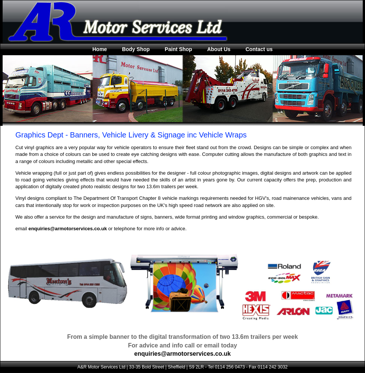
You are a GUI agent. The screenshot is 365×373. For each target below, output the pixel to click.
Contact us (258, 49)
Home (99, 49)
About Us (218, 49)
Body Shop (136, 49)
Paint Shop (178, 49)
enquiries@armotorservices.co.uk (68, 228)
